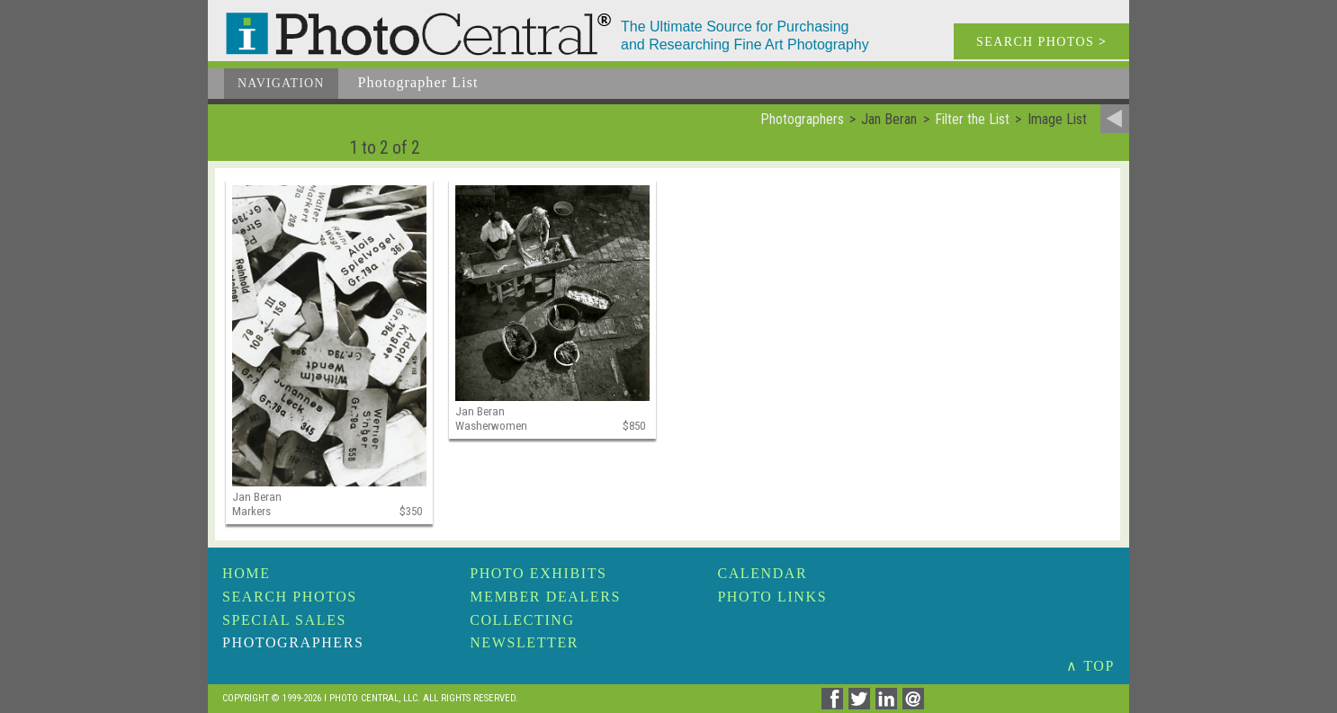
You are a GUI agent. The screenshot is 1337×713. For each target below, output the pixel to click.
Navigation (281, 83)
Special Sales (284, 620)
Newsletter (524, 642)
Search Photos (289, 596)
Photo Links (772, 596)
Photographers (292, 642)
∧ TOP (1090, 665)
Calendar (762, 573)
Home (246, 573)
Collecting (522, 620)
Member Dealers (545, 596)
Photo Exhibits (538, 573)
